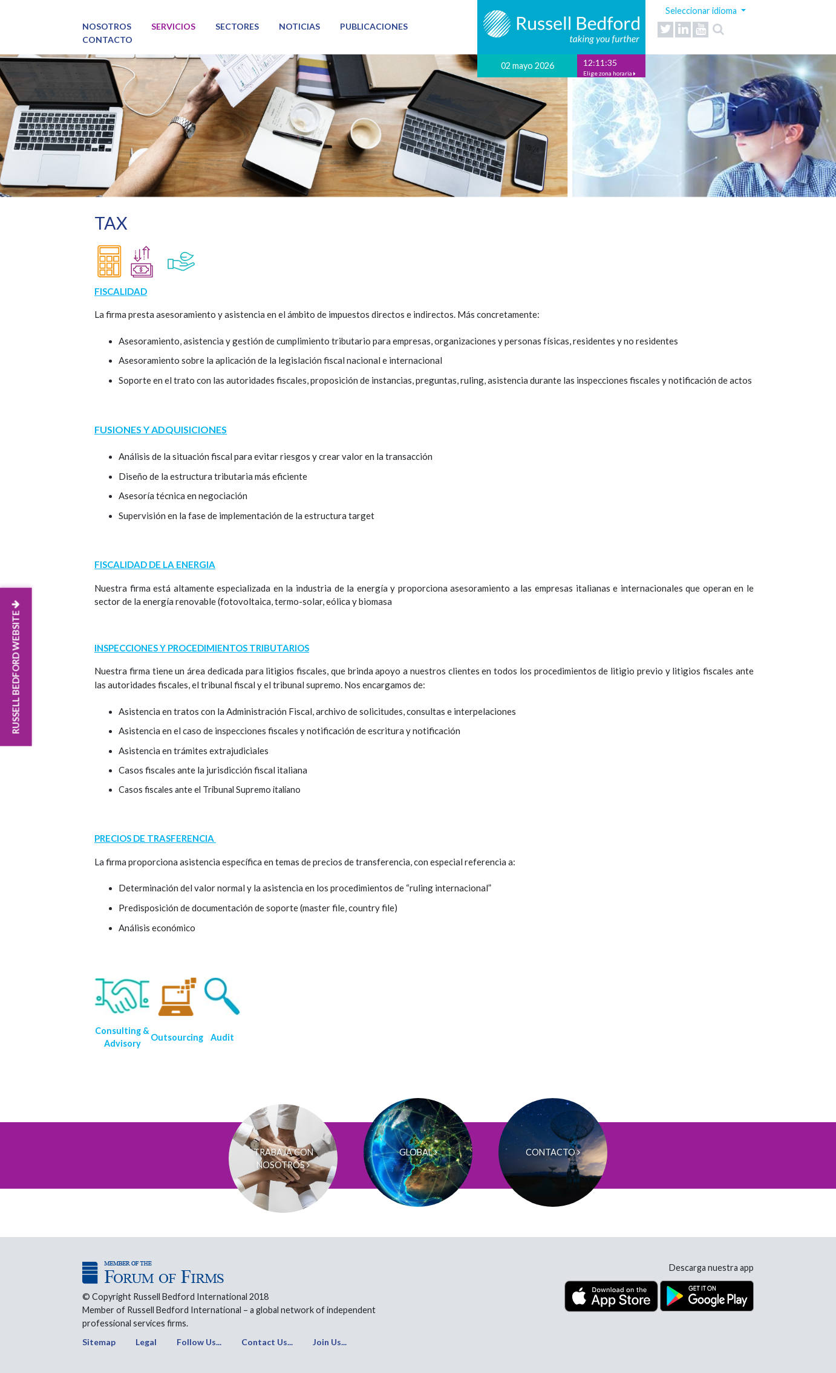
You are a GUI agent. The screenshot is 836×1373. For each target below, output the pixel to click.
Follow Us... (199, 1342)
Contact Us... (267, 1342)
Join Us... (330, 1342)
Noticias (299, 26)
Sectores (237, 26)
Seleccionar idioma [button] (702, 10)
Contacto (107, 39)
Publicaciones (374, 26)
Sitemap (99, 1342)
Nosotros (106, 26)
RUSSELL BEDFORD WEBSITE (15, 667)
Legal (146, 1342)
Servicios (173, 26)
